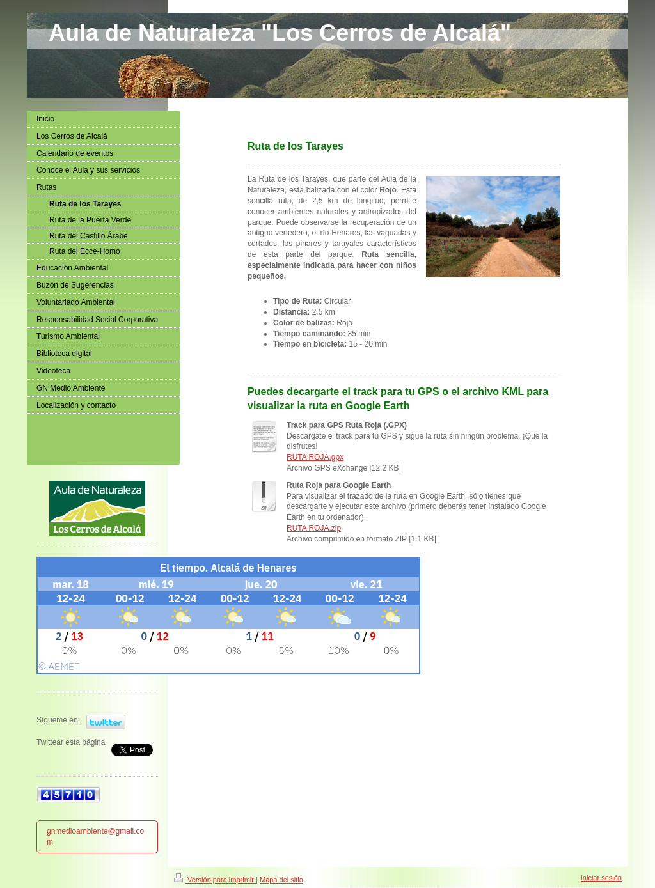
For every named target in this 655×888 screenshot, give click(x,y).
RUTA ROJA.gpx (315, 457)
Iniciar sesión (601, 878)
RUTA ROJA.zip (314, 528)
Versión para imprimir (215, 880)
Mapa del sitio (281, 880)
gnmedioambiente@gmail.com (95, 836)
